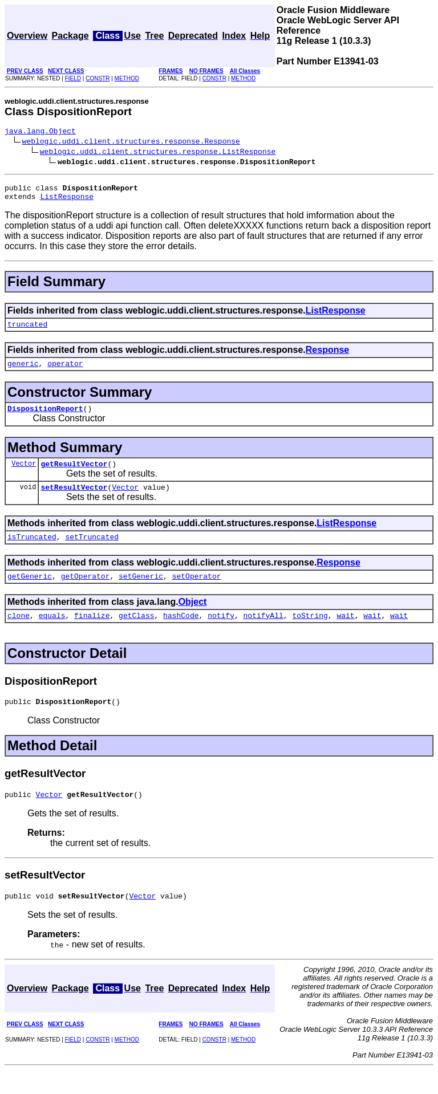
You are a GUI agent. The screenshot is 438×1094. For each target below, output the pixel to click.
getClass (136, 634)
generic (23, 372)
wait (345, 634)
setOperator (196, 593)
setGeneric (141, 593)
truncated (27, 331)
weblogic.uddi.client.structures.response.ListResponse (157, 153)
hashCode (180, 634)
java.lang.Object (40, 132)
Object (193, 619)
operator (65, 372)
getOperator (85, 593)
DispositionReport (45, 418)
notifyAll (263, 634)
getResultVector (73, 475)
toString (309, 634)
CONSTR (98, 78)
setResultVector (73, 500)
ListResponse (67, 201)
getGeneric (29, 593)
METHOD (127, 78)
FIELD (73, 78)
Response (327, 356)
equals (52, 634)
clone (18, 634)
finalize (92, 634)
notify (221, 634)
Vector (23, 475)
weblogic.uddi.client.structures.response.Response (131, 142)
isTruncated (31, 552)
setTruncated (92, 552)
